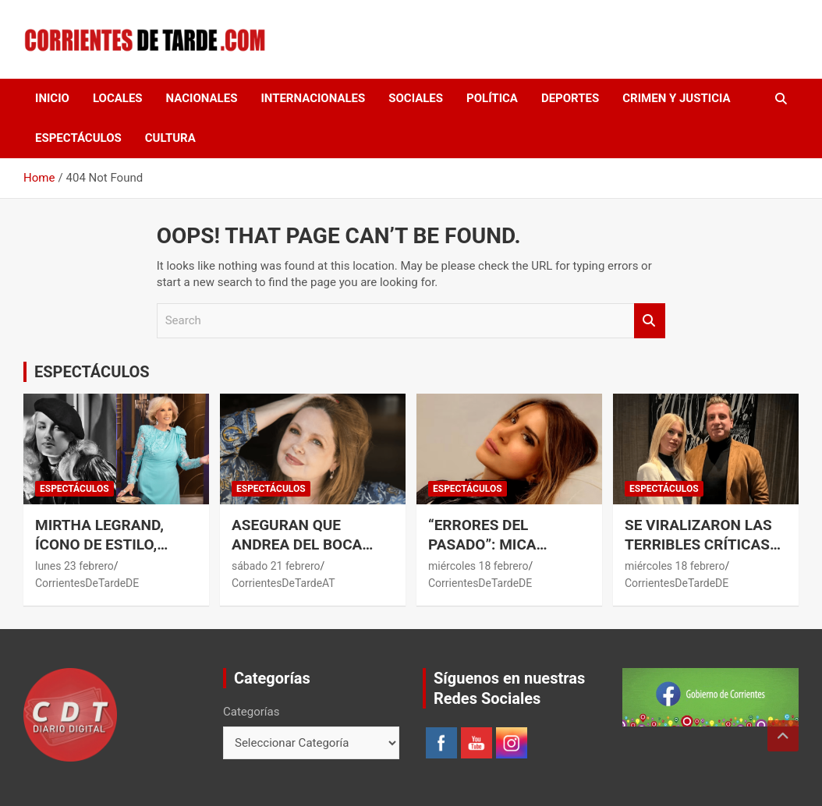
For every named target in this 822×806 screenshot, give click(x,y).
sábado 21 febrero (276, 566)
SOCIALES (415, 98)
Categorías (251, 712)
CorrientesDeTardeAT (283, 583)
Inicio (52, 98)
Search (649, 320)
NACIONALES (202, 98)
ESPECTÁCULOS (78, 138)
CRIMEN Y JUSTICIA (676, 98)
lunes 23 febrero (74, 566)
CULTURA (170, 138)
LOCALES (118, 98)
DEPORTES (570, 98)
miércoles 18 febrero (478, 566)
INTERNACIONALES (312, 98)
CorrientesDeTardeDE (87, 583)
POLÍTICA (492, 98)
